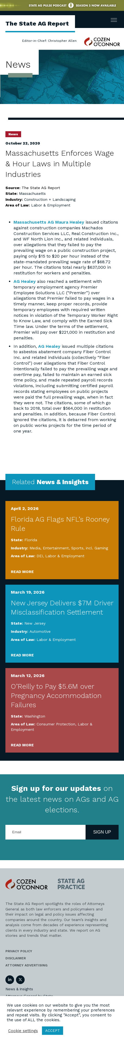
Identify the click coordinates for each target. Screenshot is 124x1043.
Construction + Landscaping (50, 199)
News (13, 134)
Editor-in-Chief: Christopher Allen (49, 41)
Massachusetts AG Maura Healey (49, 222)
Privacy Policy (18, 951)
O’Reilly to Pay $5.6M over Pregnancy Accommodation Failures (56, 695)
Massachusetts (32, 193)
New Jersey (34, 623)
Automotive (40, 631)
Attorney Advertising (26, 965)
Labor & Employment (50, 205)
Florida (30, 540)
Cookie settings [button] (23, 1030)
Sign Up (102, 832)
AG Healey (25, 281)
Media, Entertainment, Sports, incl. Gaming (69, 548)
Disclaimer (15, 958)
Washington (34, 716)
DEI (40, 556)
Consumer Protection (56, 724)
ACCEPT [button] (52, 1031)
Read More (22, 572)
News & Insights (19, 989)
